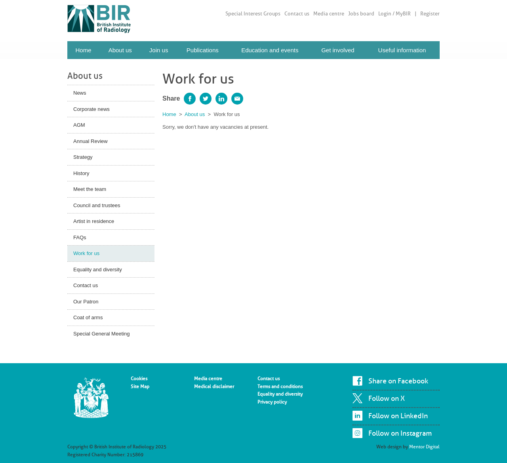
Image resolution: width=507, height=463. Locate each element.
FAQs (79, 237)
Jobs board (361, 14)
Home (83, 50)
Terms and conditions (280, 386)
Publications (203, 50)
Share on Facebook (398, 381)
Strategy (82, 157)
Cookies (139, 378)
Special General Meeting (101, 334)
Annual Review (90, 141)
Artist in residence (93, 221)
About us (120, 50)
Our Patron (86, 302)
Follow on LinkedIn (398, 416)
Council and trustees (96, 205)
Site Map (140, 386)
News (79, 93)
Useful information (402, 50)
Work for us (86, 253)
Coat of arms (88, 317)
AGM (79, 125)
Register (430, 14)
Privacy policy (272, 402)
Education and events (269, 50)
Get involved (337, 50)
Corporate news (91, 109)
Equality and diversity (97, 269)
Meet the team (89, 189)
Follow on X (386, 398)
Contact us (296, 14)
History (81, 173)
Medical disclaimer (214, 386)
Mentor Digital (424, 447)
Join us (158, 50)
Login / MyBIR (394, 14)
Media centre (328, 14)
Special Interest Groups (252, 14)
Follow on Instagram (400, 433)
